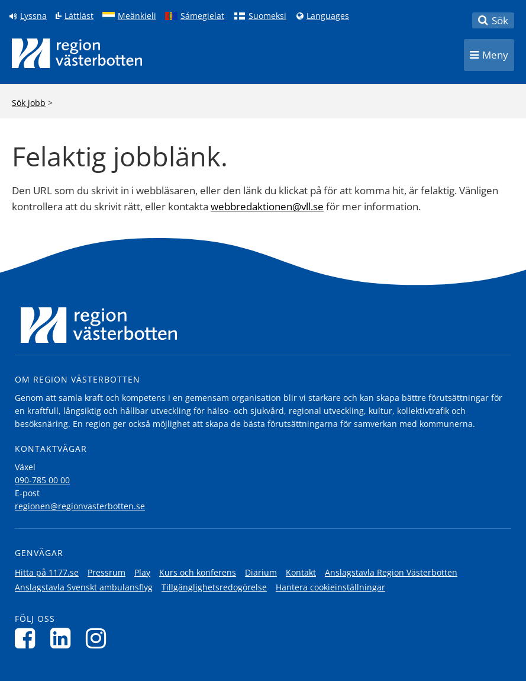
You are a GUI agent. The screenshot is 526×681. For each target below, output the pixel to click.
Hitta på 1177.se (47, 572)
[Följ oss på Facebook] (28, 638)
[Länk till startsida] (77, 53)
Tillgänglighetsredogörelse (214, 587)
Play (142, 572)
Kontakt (301, 572)
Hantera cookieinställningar (330, 587)
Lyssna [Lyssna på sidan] (33, 16)
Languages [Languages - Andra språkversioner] (327, 16)
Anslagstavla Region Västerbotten (391, 572)
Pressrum (106, 572)
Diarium (261, 572)
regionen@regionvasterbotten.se (80, 506)
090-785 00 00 (42, 480)
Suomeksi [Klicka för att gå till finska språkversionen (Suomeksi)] (267, 16)
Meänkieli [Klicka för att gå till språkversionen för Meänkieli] (137, 16)
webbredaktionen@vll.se (267, 206)
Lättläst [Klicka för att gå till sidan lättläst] (78, 16)
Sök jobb (29, 102)
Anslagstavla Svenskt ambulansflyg (84, 587)
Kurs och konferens (197, 572)
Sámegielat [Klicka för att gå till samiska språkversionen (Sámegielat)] (202, 16)
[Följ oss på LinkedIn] (63, 638)
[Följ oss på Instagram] (99, 638)
